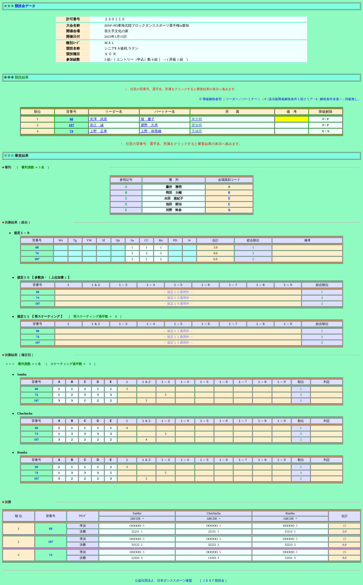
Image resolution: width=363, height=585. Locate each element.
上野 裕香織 (150, 131)
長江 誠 (96, 125)
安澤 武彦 (98, 119)
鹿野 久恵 (149, 125)
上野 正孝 (98, 131)
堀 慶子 (147, 119)
